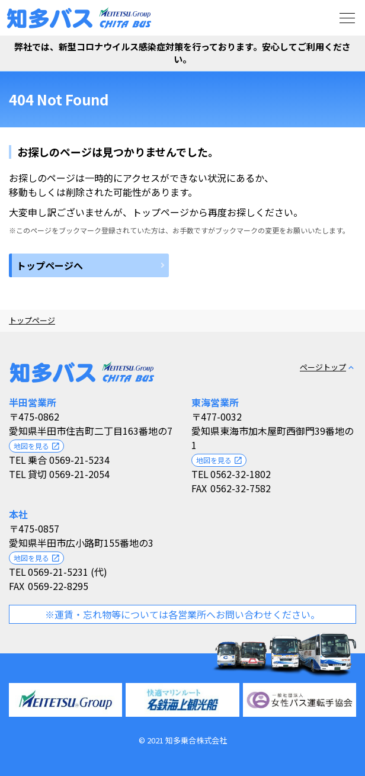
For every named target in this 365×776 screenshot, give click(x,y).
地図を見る (37, 446)
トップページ (32, 320)
